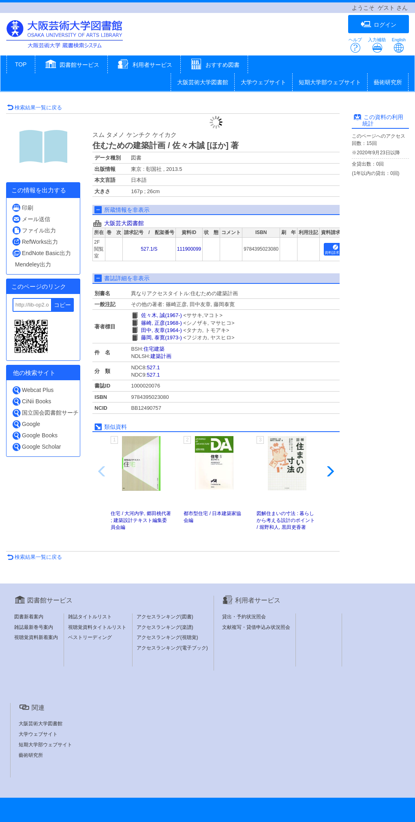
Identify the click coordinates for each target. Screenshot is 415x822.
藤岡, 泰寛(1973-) (161, 337)
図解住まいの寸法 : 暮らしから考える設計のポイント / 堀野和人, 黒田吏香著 (286, 520)
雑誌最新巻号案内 (33, 627)
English (399, 45)
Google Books (35, 435)
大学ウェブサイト (263, 82)
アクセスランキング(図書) (165, 617)
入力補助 (377, 45)
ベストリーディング (90, 637)
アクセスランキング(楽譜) (165, 627)
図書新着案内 (28, 617)
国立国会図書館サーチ (45, 413)
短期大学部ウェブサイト (330, 82)
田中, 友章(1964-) (161, 330)
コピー (62, 305)
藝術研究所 (388, 82)
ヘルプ (355, 45)
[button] (71, 65)
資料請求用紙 (336, 250)
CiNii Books (31, 401)
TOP (21, 64)
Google (26, 424)
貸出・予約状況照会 (244, 617)
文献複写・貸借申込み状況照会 (256, 627)
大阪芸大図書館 (124, 223)
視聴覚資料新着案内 (36, 637)
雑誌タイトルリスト (90, 617)
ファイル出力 (34, 230)
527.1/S (149, 249)
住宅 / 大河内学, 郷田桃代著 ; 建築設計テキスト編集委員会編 (141, 520)
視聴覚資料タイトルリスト (97, 627)
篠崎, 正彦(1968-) (161, 323)
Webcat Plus (32, 390)
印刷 (22, 207)
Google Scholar (36, 447)
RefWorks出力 (35, 241)
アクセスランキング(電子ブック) (172, 648)
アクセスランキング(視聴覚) (167, 637)
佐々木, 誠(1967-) (161, 315)
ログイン (378, 24)
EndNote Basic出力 (41, 253)
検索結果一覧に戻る (34, 107)
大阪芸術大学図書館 (202, 82)
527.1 (153, 367)
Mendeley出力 (33, 264)
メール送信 (31, 219)
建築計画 (160, 356)
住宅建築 (154, 349)
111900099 (189, 249)
